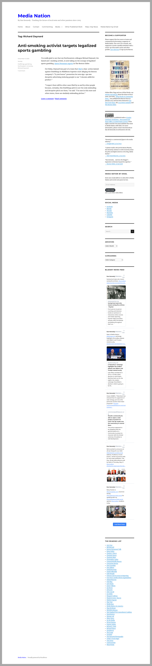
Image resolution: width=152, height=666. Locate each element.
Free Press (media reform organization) (119, 578)
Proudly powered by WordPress (37, 657)
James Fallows (111, 586)
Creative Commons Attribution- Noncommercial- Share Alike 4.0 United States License (118, 119)
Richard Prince (111, 628)
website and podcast (111, 94)
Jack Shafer (110, 584)
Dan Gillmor (110, 567)
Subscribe (110, 190)
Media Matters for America (115, 606)
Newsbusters (111, 614)
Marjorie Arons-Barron (114, 598)
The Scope (110, 632)
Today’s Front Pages (113, 638)
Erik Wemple (110, 573)
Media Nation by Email (109, 27)
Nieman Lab (110, 616)
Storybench (110, 630)
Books (57, 27)
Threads (109, 211)
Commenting (47, 27)
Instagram (110, 217)
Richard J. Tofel (111, 626)
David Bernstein (112, 569)
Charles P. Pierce (112, 553)
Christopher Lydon (112, 559)
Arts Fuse (109, 545)
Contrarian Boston (112, 563)
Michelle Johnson (112, 610)
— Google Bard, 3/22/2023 (113, 143)
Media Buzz (110, 604)
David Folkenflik (112, 571)
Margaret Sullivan (112, 596)
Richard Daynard (23, 68)
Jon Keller (110, 594)
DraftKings (21, 64)
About (27, 27)
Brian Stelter (110, 551)
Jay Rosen (110, 588)
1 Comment (21, 71)
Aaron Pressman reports (63, 63)
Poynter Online (111, 624)
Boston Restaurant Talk (114, 549)
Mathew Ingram (112, 600)
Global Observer (111, 580)
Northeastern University (25, 66)
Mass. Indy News (91, 27)
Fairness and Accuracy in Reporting (118, 576)
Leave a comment (47, 99)
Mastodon (110, 213)
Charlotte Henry (112, 555)
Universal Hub (111, 642)
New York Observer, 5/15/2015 (116, 156)
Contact (36, 27)
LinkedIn (109, 215)
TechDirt (109, 634)
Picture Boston (111, 622)
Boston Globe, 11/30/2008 (115, 164)
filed (80, 69)
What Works (110, 645)
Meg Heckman (111, 608)
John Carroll (110, 592)
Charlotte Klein (111, 557)
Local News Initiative (124, 103)
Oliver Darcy (110, 618)
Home (20, 27)
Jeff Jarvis (110, 590)
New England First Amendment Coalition (119, 612)
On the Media (111, 620)
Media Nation (34, 16)
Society (20, 61)
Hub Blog (109, 582)
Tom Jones (110, 640)
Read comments (61, 99)
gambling (28, 64)
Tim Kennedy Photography (115, 636)
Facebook (110, 207)
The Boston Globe (110, 105)
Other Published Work (73, 27)
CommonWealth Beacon (114, 561)
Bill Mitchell (110, 547)
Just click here (115, 49)
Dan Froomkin (111, 565)
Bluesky (109, 209)
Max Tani (109, 602)
